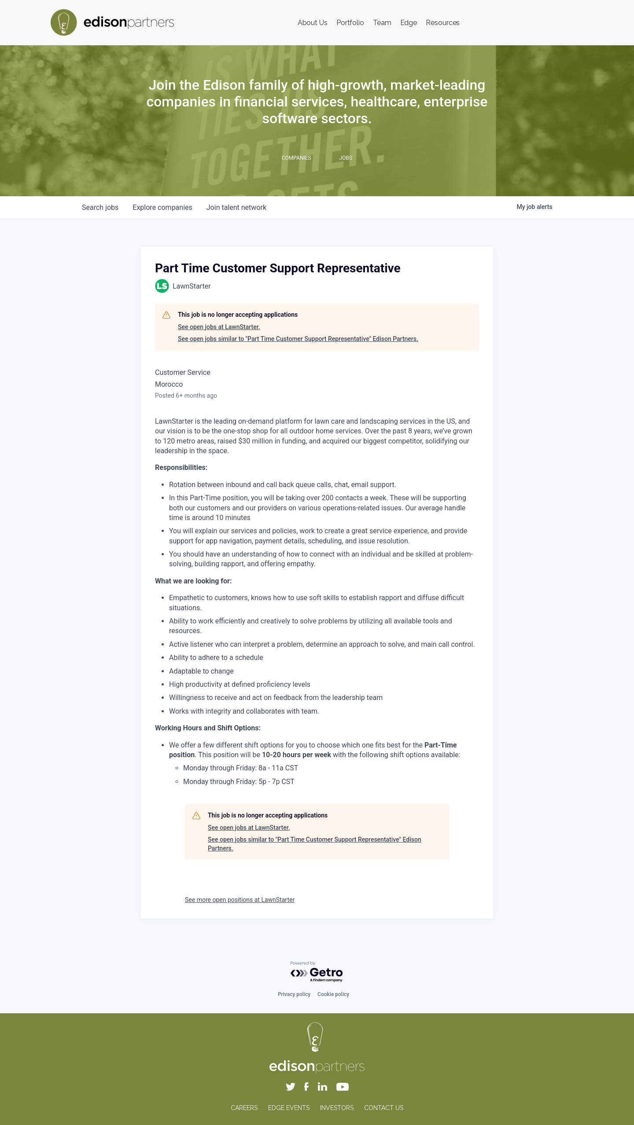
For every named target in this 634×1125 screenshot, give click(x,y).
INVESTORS (337, 1107)
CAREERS (244, 1107)
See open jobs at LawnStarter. (219, 326)
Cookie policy (333, 994)
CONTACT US (383, 1107)
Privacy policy (294, 994)
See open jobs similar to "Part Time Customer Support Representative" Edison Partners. (298, 338)
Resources (443, 22)
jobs (100, 207)
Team (382, 22)
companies (162, 207)
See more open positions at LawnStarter (240, 899)
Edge (408, 22)
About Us (313, 22)
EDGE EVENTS (289, 1107)
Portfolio (350, 22)
